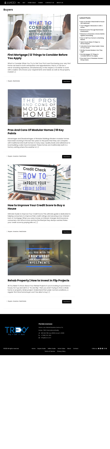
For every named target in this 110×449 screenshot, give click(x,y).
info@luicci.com (46, 338)
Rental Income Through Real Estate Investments (91, 30)
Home (33, 348)
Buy (24, 3)
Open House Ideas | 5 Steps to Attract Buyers (90, 43)
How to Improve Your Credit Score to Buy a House (36, 207)
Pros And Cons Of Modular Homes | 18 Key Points (36, 131)
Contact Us (49, 3)
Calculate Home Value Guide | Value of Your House (92, 47)
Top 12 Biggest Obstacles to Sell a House (91, 26)
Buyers (10, 81)
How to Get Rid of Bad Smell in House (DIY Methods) (92, 22)
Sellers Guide (52, 348)
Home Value (32, 3)
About (69, 348)
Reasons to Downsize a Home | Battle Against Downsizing (92, 34)
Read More (67, 81)
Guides (40, 3)
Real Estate (16, 81)
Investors (16, 156)
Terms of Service (50, 351)
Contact (75, 348)
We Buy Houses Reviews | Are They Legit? (91, 51)
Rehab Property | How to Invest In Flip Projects (38, 280)
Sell (19, 3)
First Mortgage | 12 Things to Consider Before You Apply (37, 56)
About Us (60, 3)
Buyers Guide (42, 348)
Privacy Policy (61, 351)
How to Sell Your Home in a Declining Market (92, 38)
